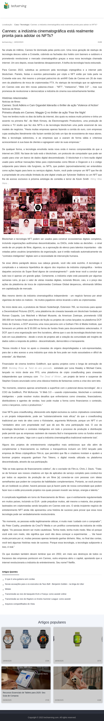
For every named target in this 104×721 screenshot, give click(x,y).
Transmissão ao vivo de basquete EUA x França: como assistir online (35, 594)
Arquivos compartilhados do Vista (20, 604)
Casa (16, 25)
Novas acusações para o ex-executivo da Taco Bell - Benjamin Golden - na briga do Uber (44, 584)
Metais (8, 589)
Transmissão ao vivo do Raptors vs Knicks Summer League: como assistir (38, 599)
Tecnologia (24, 25)
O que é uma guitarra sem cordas (20, 579)
